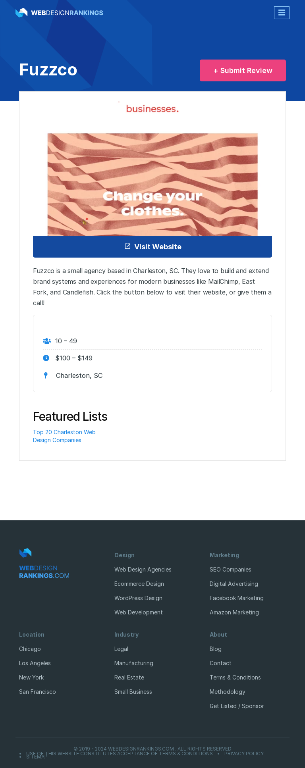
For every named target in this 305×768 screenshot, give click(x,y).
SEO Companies (230, 569)
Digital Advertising (234, 583)
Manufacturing (133, 663)
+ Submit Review (242, 70)
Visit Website (152, 247)
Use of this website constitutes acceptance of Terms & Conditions (119, 753)
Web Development (138, 612)
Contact (221, 663)
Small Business (133, 691)
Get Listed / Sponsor (237, 706)
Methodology (227, 691)
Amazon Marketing (234, 612)
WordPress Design (138, 598)
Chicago (30, 648)
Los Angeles (35, 663)
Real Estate (129, 677)
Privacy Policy (244, 753)
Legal (121, 648)
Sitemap (37, 756)
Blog (216, 648)
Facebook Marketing (237, 598)
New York (31, 677)
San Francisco (37, 691)
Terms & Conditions (235, 677)
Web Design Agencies (143, 569)
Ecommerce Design (139, 583)
